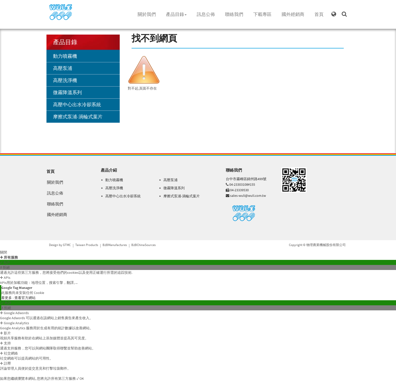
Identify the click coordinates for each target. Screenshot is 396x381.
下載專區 (262, 14)
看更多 (7, 297)
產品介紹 (109, 170)
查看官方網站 (25, 297)
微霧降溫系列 (67, 92)
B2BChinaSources (143, 245)
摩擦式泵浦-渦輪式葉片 (78, 117)
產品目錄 (176, 14)
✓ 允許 (5, 262)
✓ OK (80, 378)
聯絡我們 (234, 14)
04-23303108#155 (242, 184)
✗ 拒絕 (5, 267)
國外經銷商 (293, 14)
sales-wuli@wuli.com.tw (248, 195)
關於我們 (147, 14)
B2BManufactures (115, 245)
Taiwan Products (86, 245)
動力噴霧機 (65, 56)
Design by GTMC (60, 245)
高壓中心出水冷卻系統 (77, 104)
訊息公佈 (206, 14)
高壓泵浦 (62, 68)
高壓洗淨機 (65, 80)
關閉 (3, 252)
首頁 (319, 14)
